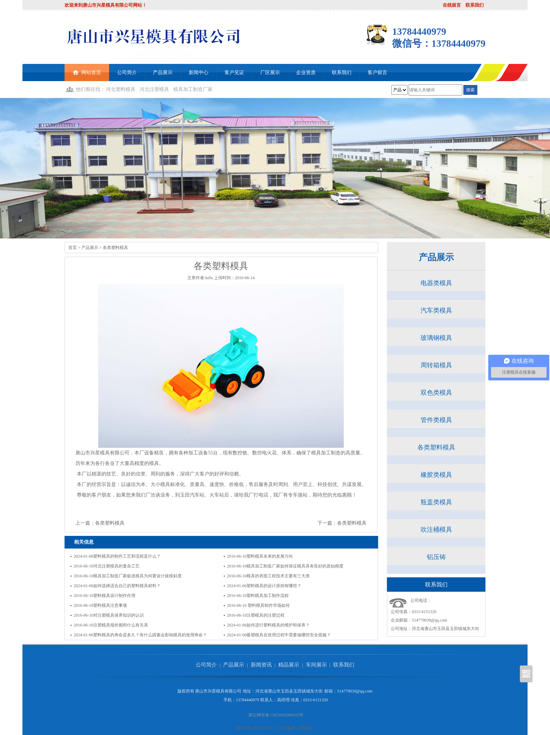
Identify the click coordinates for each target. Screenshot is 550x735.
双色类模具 (436, 392)
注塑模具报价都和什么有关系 (120, 625)
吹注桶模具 (436, 529)
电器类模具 (436, 283)
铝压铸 (436, 556)
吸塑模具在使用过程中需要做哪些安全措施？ (289, 634)
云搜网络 (304, 728)
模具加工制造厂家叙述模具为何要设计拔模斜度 (137, 575)
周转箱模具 (436, 365)
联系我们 (474, 5)
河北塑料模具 (120, 89)
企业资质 (306, 72)
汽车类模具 (436, 310)
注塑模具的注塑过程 (265, 615)
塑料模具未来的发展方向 (270, 556)
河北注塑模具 (154, 89)
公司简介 (127, 72)
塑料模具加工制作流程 (268, 595)
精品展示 (288, 665)
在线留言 (452, 5)
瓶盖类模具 (436, 502)
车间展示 (316, 665)
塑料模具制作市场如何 (268, 605)
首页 (72, 247)
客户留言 (377, 72)
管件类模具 (436, 420)
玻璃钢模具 (436, 337)
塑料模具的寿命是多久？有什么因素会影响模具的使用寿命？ (150, 634)
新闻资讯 (261, 665)
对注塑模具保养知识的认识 (118, 615)
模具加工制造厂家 (193, 89)
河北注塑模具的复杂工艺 (116, 566)
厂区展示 (270, 72)
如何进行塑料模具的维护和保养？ (278, 625)
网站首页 (87, 69)
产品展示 (163, 72)
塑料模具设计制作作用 (114, 595)
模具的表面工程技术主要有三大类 (278, 575)
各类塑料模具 (115, 247)
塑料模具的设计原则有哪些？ (274, 585)
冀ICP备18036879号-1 (256, 728)
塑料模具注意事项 (110, 605)
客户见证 (234, 72)
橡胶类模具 (436, 474)
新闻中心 (198, 72)
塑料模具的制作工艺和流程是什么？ (127, 556)
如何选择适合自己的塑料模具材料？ (127, 585)
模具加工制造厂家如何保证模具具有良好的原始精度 (295, 566)
